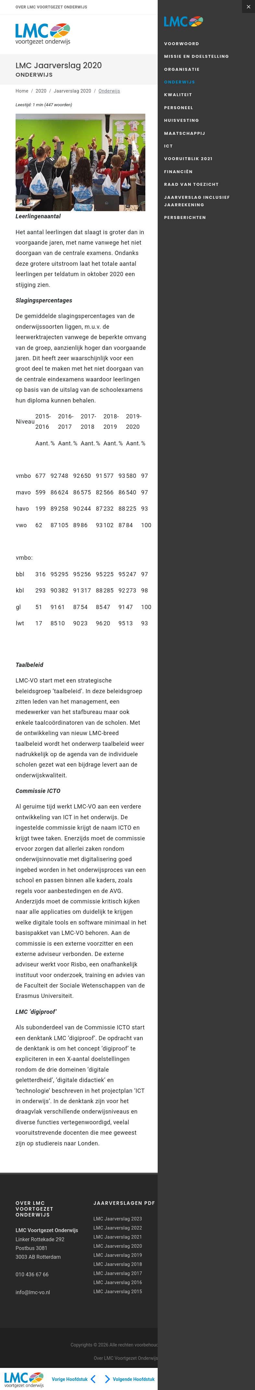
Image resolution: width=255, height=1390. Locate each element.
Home (22, 91)
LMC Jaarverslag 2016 (117, 1282)
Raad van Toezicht (191, 184)
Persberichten (185, 217)
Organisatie (182, 69)
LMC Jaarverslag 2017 (117, 1273)
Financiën (178, 172)
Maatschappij (184, 133)
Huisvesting (181, 120)
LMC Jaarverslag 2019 (117, 1255)
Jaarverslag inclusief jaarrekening (197, 201)
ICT (168, 146)
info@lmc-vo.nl (33, 1292)
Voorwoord (181, 44)
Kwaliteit (178, 95)
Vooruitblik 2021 (188, 159)
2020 (41, 91)
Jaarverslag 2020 (72, 91)
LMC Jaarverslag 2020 (117, 1246)
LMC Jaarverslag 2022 (117, 1228)
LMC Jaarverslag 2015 (117, 1291)
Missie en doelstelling (196, 56)
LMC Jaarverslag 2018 (117, 1264)
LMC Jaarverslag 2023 (117, 1218)
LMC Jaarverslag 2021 (117, 1237)
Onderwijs (179, 82)
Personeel (178, 108)
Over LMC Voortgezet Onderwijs (51, 7)
